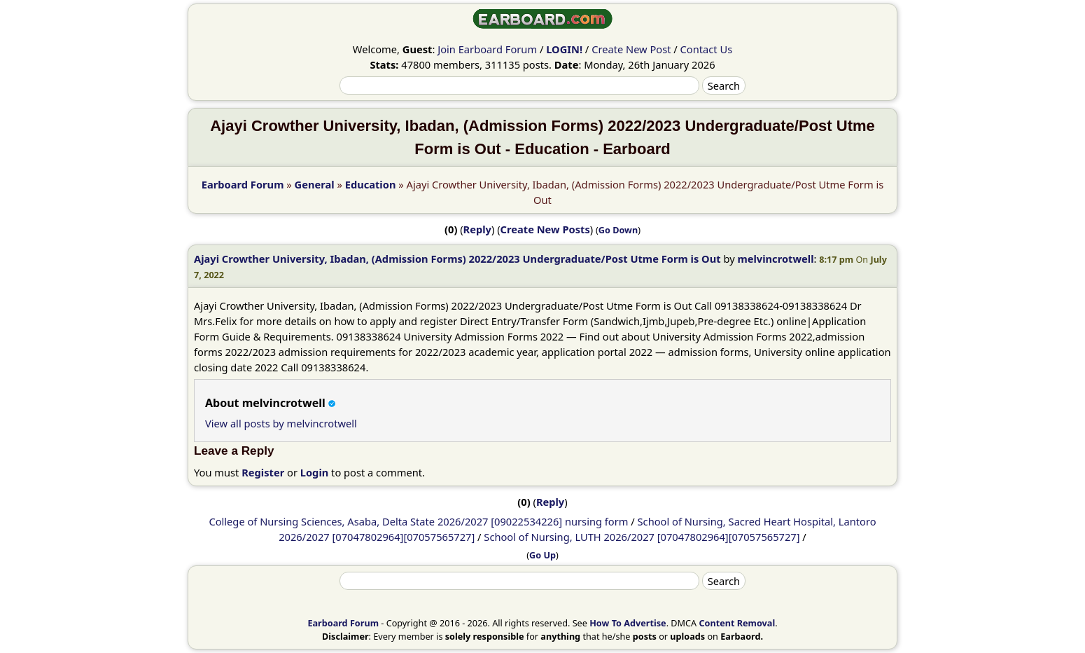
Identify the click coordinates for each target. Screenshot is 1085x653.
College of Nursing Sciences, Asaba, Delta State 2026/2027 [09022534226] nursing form (418, 521)
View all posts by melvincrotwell (281, 423)
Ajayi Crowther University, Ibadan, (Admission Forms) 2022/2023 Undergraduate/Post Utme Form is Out (457, 259)
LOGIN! (564, 49)
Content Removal (737, 623)
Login (314, 472)
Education (370, 184)
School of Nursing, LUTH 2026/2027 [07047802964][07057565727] (641, 537)
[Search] (519, 85)
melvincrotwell (775, 259)
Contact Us (706, 49)
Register (262, 472)
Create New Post (631, 49)
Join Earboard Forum (487, 49)
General (315, 184)
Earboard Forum (243, 184)
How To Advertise (627, 623)
